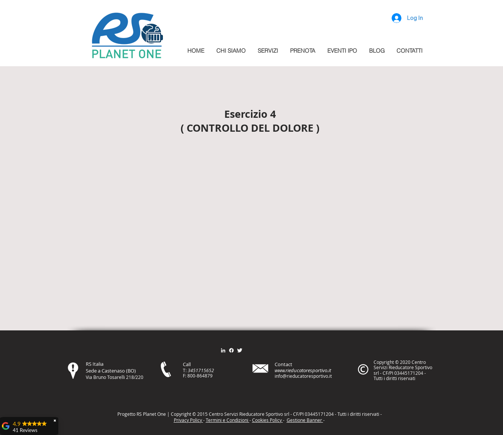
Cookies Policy (267, 420)
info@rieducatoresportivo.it (303, 376)
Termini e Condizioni (227, 420)
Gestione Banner (305, 420)
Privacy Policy (188, 420)
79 (210, 376)
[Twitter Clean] (240, 350)
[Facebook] (231, 350)
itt (358, 414)
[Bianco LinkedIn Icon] (223, 350)
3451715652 (201, 370)
